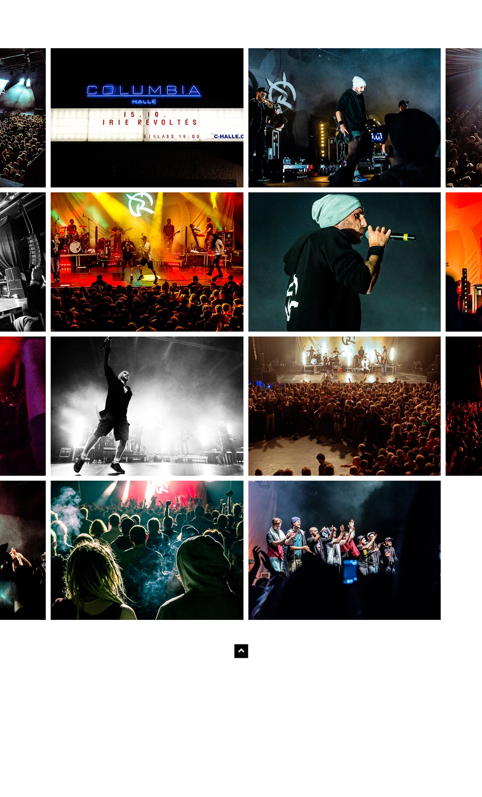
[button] (147, 117)
